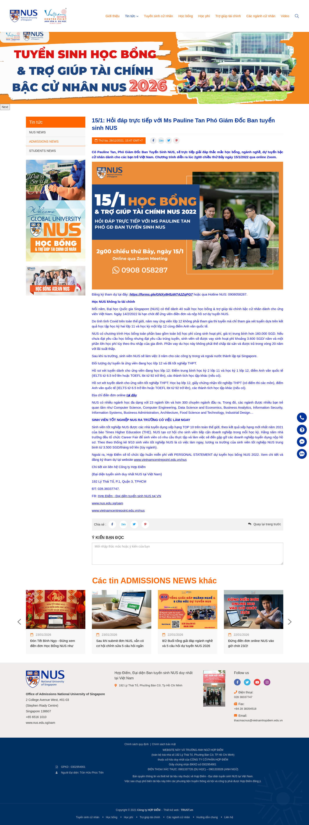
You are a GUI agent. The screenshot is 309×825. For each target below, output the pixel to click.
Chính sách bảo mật (164, 744)
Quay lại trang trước (267, 524)
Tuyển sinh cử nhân (158, 16)
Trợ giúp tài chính (228, 16)
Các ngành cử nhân (260, 16)
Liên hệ (228, 817)
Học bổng (185, 16)
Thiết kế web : (171, 810)
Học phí (204, 16)
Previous (19, 621)
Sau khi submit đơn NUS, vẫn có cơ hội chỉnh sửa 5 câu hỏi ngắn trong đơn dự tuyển (120, 646)
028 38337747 (243, 697)
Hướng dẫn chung (207, 817)
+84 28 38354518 (245, 708)
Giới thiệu (113, 16)
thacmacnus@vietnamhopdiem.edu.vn (258, 720)
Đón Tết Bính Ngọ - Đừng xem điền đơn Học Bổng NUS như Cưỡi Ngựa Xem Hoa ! (52, 646)
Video (285, 16)
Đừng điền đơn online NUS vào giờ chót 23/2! (251, 643)
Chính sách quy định (136, 744)
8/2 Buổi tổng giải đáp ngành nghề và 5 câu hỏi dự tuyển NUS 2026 (187, 643)
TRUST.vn (187, 810)
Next (5, 107)
